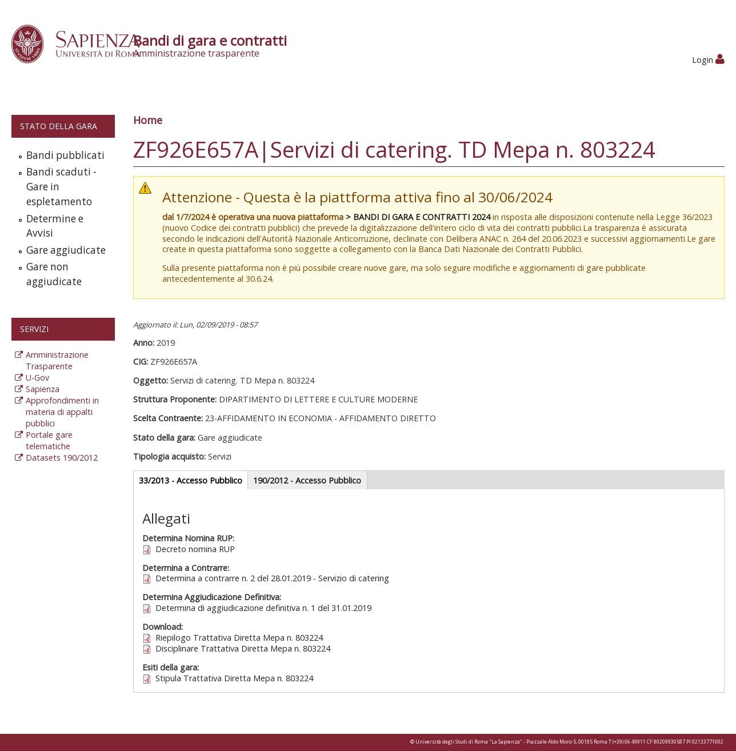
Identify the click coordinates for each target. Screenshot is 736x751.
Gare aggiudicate (66, 250)
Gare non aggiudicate (54, 274)
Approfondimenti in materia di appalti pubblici (62, 412)
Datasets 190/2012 (62, 457)
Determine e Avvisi (54, 226)
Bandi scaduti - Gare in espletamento (61, 186)
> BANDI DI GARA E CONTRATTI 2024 (418, 216)
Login (708, 59)
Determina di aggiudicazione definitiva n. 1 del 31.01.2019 (263, 607)
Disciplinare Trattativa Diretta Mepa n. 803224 (242, 648)
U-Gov (37, 377)
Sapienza (42, 389)
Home (147, 120)
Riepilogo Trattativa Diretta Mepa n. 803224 (239, 637)
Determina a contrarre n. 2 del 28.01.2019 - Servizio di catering (272, 578)
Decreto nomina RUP (195, 549)
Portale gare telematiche (49, 440)
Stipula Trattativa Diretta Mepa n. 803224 (234, 678)
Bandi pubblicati (65, 155)
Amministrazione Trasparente (57, 360)
